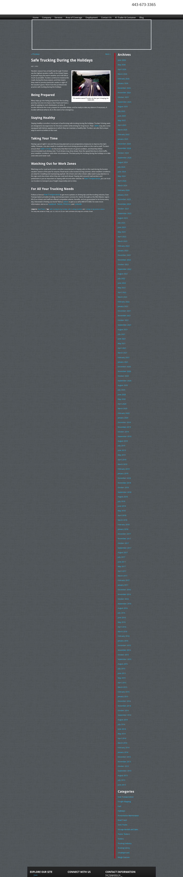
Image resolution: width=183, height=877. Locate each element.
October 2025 (123, 96)
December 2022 (123, 248)
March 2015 (122, 666)
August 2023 (122, 213)
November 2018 (123, 468)
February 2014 (123, 724)
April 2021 (121, 338)
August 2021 (122, 320)
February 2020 (123, 401)
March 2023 (122, 235)
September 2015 (124, 639)
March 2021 (122, 343)
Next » (108, 54)
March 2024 (122, 181)
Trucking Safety (123, 822)
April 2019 (121, 446)
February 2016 (123, 617)
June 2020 (121, 383)
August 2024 (122, 159)
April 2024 (121, 177)
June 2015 (121, 652)
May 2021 (121, 334)
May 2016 (121, 603)
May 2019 (121, 441)
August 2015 (122, 644)
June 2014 (121, 706)
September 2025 (124, 100)
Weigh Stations (123, 831)
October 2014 (123, 688)
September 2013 (124, 747)
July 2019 (121, 432)
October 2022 (123, 257)
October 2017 (123, 527)
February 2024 (123, 186)
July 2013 (121, 756)
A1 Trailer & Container (130, 16)
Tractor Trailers (123, 808)
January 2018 (122, 513)
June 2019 (121, 437)
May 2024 (121, 172)
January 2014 (122, 729)
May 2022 (121, 280)
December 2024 (123, 141)
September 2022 (124, 262)
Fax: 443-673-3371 (111, 858)
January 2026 (122, 82)
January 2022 (122, 298)
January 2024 (122, 190)
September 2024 (124, 154)
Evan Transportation (125, 772)
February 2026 (123, 78)
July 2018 (121, 486)
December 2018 (123, 464)
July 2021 (121, 325)
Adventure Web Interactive (119, 875)
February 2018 (123, 509)
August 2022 (122, 266)
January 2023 (122, 244)
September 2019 (124, 424)
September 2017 (124, 531)
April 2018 (121, 500)
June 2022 (121, 275)
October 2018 (123, 473)
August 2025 (122, 105)
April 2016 (121, 608)
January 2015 (122, 675)
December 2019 (123, 410)
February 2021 (123, 347)
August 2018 (122, 482)
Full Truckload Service (123, 869)
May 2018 (121, 495)
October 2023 (123, 204)
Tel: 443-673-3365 (111, 856)
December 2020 (123, 356)
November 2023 (123, 199)
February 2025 (123, 132)
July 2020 (121, 379)
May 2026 (121, 64)
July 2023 (121, 217)
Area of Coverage (76, 16)
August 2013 (122, 751)
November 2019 (123, 415)
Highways (121, 786)
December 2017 (123, 518)
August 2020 (122, 374)
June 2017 (121, 545)
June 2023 (121, 221)
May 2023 (121, 226)
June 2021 (121, 329)
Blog (147, 16)
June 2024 (121, 168)
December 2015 (123, 625)
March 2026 (122, 73)
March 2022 (122, 289)
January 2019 (122, 459)
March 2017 (122, 558)
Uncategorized (123, 826)
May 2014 (121, 711)
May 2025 (121, 118)
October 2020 (123, 365)
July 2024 (121, 163)
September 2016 (124, 585)
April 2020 (121, 392)
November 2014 (123, 684)
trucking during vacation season (92, 208)
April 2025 (121, 123)
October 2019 (123, 419)
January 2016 (122, 621)
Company (47, 16)
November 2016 (123, 576)
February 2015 (123, 670)
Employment (94, 16)
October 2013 (123, 742)
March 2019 (122, 450)
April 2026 (121, 69)
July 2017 (121, 540)
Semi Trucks (122, 799)
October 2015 (123, 635)
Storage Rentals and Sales (127, 804)
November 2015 (123, 630)
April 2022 (121, 284)
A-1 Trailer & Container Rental (105, 869)
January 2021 (122, 352)
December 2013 (123, 733)
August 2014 (122, 697)
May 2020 (121, 388)
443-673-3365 (144, 4)
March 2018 (122, 504)
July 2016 (121, 594)
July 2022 (121, 271)
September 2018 (124, 477)
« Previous (35, 54)
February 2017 (123, 563)
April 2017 (121, 554)
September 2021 (124, 316)
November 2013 (123, 738)
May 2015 (121, 657)
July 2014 (121, 702)
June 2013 (121, 760)
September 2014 (124, 693)
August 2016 (122, 590)
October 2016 (123, 581)
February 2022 (123, 293)
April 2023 (121, 230)
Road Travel (41, 208)
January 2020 (122, 406)
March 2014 (122, 720)
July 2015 (121, 648)
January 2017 (122, 567)
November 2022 (123, 253)
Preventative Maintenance (127, 790)
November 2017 (123, 522)
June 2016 (121, 599)
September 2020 (124, 370)
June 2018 (121, 491)
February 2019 (123, 455)
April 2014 (121, 715)
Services (59, 16)
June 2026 (121, 60)
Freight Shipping (124, 777)
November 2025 (123, 91)
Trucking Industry (124, 817)
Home (36, 16)
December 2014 (123, 679)
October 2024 (123, 150)
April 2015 (121, 661)
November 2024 (123, 145)
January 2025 (122, 136)
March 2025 (122, 127)
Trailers (120, 813)
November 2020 (123, 361)
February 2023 (123, 239)
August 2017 (122, 536)
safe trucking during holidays (57, 208)
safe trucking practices (73, 208)
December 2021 (123, 302)
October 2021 (123, 311)
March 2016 (122, 612)
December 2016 (123, 572)
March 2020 (122, 397)
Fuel (119, 781)
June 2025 (121, 114)
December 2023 (123, 194)
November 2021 (123, 307)
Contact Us (109, 16)
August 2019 (122, 428)
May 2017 (121, 549)
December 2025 (123, 87)
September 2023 (124, 208)
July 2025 (121, 109)
